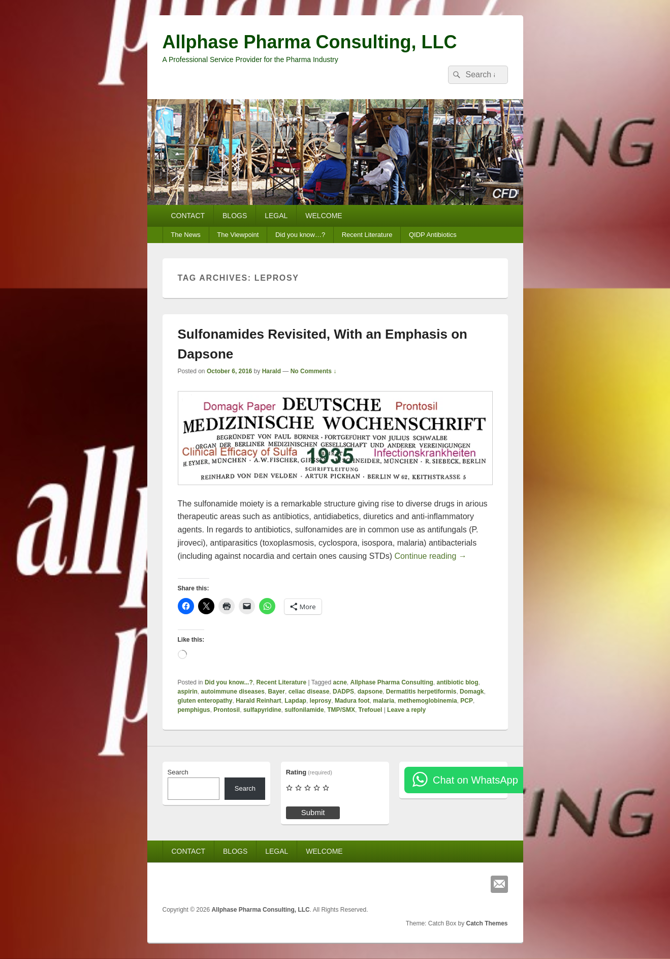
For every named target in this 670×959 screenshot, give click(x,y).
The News (186, 234)
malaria (383, 700)
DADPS (343, 691)
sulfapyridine (262, 709)
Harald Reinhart (258, 700)
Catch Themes (486, 923)
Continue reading (430, 556)
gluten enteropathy (205, 700)
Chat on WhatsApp (475, 780)
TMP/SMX (341, 709)
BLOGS (234, 216)
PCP (466, 700)
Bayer (276, 691)
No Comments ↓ (314, 371)
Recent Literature (367, 234)
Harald (271, 371)
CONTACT (188, 216)
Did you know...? (229, 682)
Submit (313, 812)
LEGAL (276, 216)
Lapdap (295, 700)
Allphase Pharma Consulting (391, 682)
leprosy (321, 700)
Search (178, 772)
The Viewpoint (238, 234)
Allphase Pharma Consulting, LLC (310, 42)
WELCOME (323, 216)
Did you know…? (300, 234)
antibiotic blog (457, 682)
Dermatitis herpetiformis (421, 691)
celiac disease (309, 691)
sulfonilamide (304, 709)
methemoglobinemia (427, 700)
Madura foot (352, 700)
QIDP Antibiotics (433, 234)
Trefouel (370, 709)
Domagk (472, 691)
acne (339, 682)
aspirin (188, 691)
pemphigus (194, 709)
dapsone (370, 691)
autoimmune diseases (233, 691)
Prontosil (226, 709)
